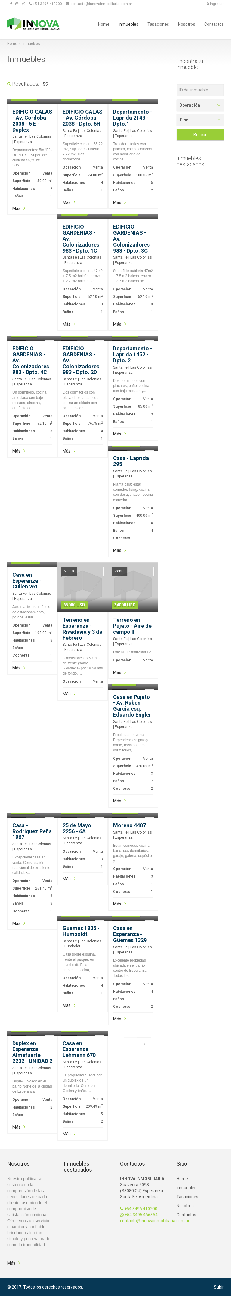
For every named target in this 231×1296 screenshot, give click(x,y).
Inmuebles (128, 24)
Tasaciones (158, 24)
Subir (219, 1287)
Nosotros (186, 24)
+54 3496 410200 (138, 1208)
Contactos (214, 24)
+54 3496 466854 (139, 1214)
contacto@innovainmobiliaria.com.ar (154, 1220)
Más (16, 208)
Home (103, 24)
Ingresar (215, 4)
